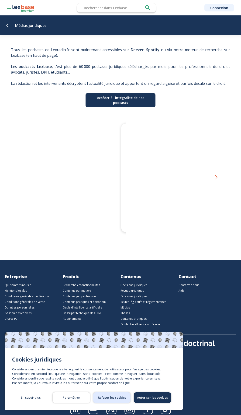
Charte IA (11, 313)
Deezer (137, 49)
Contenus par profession (79, 291)
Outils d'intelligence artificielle (82, 302)
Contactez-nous (189, 279)
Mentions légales (16, 285)
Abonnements (72, 313)
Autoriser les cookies (152, 397)
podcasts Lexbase (35, 66)
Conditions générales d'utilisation (27, 291)
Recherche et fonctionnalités (81, 279)
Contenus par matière (77, 285)
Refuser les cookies (112, 397)
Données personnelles (19, 302)
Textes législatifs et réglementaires (143, 296)
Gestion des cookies (18, 307)
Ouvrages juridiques (133, 291)
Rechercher (147, 8)
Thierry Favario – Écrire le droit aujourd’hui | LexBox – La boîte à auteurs (70, 211)
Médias (125, 302)
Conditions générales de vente (25, 296)
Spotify (152, 49)
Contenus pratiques (133, 313)
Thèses (125, 307)
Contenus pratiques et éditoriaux (84, 296)
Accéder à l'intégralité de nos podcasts (120, 100)
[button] (216, 175)
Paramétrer (71, 397)
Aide (182, 285)
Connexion (219, 7)
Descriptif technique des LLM (82, 307)
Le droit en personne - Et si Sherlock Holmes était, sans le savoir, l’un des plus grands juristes (167, 211)
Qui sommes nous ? (18, 279)
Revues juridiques (132, 285)
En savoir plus (31, 397)
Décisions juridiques (133, 279)
